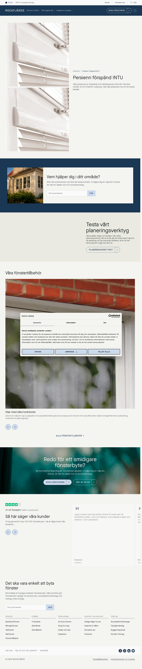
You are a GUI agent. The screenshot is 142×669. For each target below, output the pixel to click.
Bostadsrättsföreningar (120, 621)
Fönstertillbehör (11, 638)
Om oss (9, 650)
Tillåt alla (104, 352)
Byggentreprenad (118, 630)
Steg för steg (63, 626)
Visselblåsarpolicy (100, 659)
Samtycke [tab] (37, 323)
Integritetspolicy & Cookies (123, 659)
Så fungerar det (48, 10)
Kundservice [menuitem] (120, 2)
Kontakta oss (89, 630)
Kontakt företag (117, 634)
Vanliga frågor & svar (92, 621)
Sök (133, 2)
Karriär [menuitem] (107, 2)
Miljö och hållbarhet (26, 650)
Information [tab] (71, 323)
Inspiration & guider (65, 10)
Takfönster (9, 634)
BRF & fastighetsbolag (24, 2)
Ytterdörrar (36, 621)
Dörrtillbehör (37, 630)
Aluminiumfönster (12, 621)
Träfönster (9, 630)
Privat (10, 2)
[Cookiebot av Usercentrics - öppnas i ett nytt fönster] (110, 316)
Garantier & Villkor (91, 626)
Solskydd (76, 71)
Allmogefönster (11, 626)
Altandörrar (36, 626)
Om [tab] (104, 323)
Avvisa (38, 352)
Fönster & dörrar (34, 10)
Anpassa (71, 352)
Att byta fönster (64, 621)
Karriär (44, 650)
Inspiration (62, 634)
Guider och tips (64, 630)
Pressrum (88, 634)
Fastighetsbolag (117, 626)
